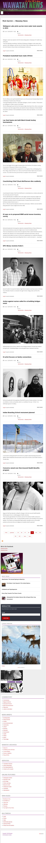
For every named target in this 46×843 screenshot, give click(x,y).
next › (25, 536)
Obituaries (5, 707)
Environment (6, 732)
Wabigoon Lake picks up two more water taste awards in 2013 (22, 27)
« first (6, 532)
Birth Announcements (8, 705)
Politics (4, 735)
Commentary (6, 700)
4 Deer (3, 666)
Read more (40, 51)
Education (5, 730)
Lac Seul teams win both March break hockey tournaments (19, 121)
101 (40, 532)
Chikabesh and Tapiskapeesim (9, 589)
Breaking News (6, 717)
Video (4, 820)
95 (18, 532)
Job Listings (5, 781)
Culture (5, 726)
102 (15, 536)
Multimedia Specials (7, 821)
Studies (5, 721)
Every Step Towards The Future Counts (11, 593)
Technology (5, 739)
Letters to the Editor (7, 709)
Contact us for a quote (8, 769)
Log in (4, 50)
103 (19, 536)
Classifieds (5, 788)
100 (36, 532)
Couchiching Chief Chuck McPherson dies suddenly (22, 181)
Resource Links (6, 785)
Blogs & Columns (7, 702)
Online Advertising (7, 765)
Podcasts (5, 806)
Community (5, 725)
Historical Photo (6, 823)
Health (4, 733)
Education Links (6, 779)
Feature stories (6, 719)
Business (5, 728)
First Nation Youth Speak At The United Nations (18, 583)
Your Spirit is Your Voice (8, 807)
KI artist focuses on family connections (17, 357)
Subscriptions (6, 790)
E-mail (4, 612)
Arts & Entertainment (8, 723)
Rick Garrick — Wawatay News (25, 35)
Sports (4, 737)
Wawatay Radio (4, 548)
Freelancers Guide (7, 786)
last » (30, 536)
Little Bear (5, 804)
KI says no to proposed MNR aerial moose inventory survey (22, 215)
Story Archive (6, 755)
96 (21, 532)
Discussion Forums (7, 703)
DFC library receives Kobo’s (13, 246)
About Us (5, 748)
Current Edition (6, 751)
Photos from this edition (8, 825)
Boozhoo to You (6, 799)
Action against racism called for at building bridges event (21, 302)
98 (28, 532)
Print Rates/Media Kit (8, 767)
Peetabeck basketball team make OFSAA (17, 56)
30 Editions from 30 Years (9, 749)
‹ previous (12, 532)
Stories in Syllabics (7, 753)
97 (25, 532)
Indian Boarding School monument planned (19, 412)
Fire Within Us (6, 800)
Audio (4, 816)
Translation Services (7, 763)
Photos (4, 818)
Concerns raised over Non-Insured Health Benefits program (21, 469)
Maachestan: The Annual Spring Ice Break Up (13, 579)
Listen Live (5, 802)
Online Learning (6, 783)
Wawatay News (4, 550)
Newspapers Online (7, 777)
